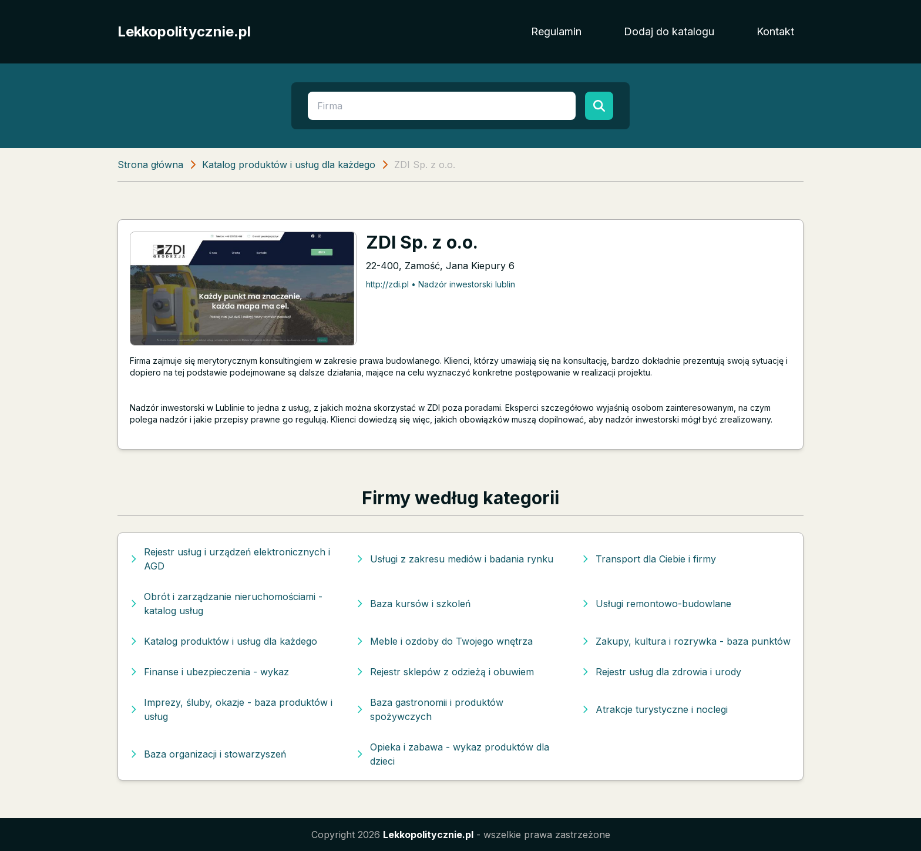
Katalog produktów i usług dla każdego (288, 164)
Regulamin (556, 31)
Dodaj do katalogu (669, 31)
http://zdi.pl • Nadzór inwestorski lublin (440, 284)
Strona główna (150, 164)
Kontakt (775, 31)
